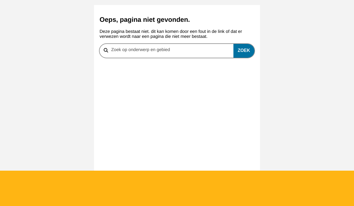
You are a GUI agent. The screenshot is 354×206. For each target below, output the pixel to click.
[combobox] (177, 51)
